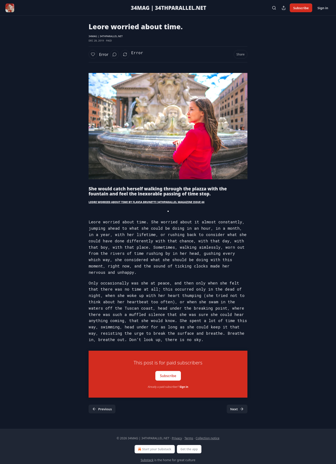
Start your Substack (154, 449)
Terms (188, 438)
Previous (102, 409)
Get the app (189, 449)
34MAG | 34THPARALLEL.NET (106, 36)
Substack (147, 460)
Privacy (177, 438)
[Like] (93, 54)
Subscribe (301, 8)
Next (237, 409)
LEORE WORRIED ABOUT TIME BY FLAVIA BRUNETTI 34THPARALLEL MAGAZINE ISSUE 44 (146, 202)
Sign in (322, 8)
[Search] (274, 7)
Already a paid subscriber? (168, 387)
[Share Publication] (283, 7)
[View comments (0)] (114, 54)
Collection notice (207, 438)
